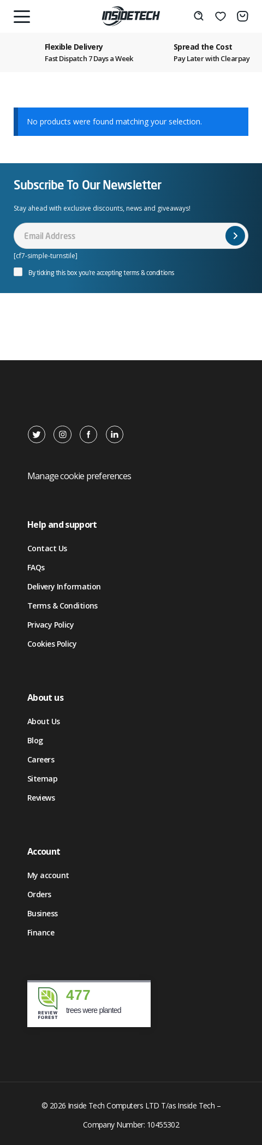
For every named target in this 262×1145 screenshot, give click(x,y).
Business (42, 913)
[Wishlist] (220, 16)
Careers (40, 759)
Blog (35, 740)
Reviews (41, 797)
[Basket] (242, 16)
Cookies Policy (51, 644)
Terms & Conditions (62, 605)
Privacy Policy (50, 624)
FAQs (36, 567)
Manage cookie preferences (79, 476)
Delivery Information (64, 586)
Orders (39, 894)
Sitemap (42, 778)
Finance (40, 932)
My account (48, 875)
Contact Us (47, 548)
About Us (43, 721)
